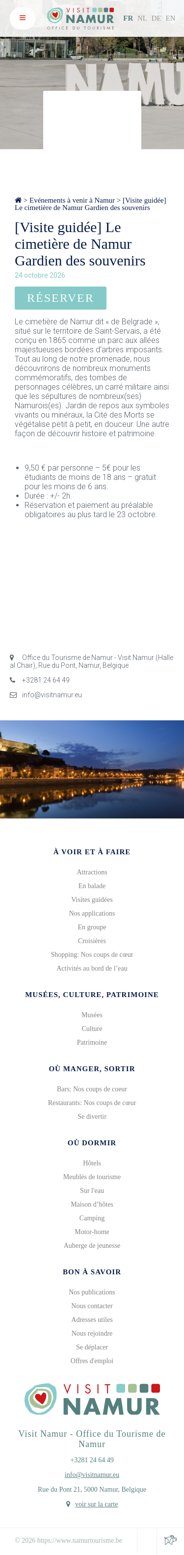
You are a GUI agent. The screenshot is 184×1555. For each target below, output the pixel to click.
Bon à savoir (92, 1272)
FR (128, 18)
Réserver (60, 297)
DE (156, 18)
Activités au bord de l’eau (92, 968)
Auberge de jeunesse (92, 1245)
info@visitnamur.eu (46, 695)
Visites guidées (91, 899)
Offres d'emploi (92, 1361)
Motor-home (92, 1232)
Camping (92, 1218)
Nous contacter (91, 1306)
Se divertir (92, 1116)
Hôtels (92, 1163)
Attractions (92, 872)
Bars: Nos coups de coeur (92, 1089)
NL (142, 18)
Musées (92, 1015)
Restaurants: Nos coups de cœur (92, 1103)
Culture (92, 1028)
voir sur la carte (96, 1504)
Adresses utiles (91, 1319)
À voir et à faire (92, 852)
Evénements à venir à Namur (72, 200)
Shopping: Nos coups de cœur (92, 954)
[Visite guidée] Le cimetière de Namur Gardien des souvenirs (90, 203)
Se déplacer (92, 1347)
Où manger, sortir (92, 1069)
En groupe (92, 927)
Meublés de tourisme (92, 1177)
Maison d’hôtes (92, 1204)
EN (171, 18)
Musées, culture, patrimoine (92, 995)
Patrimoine (92, 1042)
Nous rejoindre (92, 1333)
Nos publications (92, 1292)
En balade (92, 886)
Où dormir (92, 1143)
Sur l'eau (92, 1190)
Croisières (92, 941)
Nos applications (92, 913)
